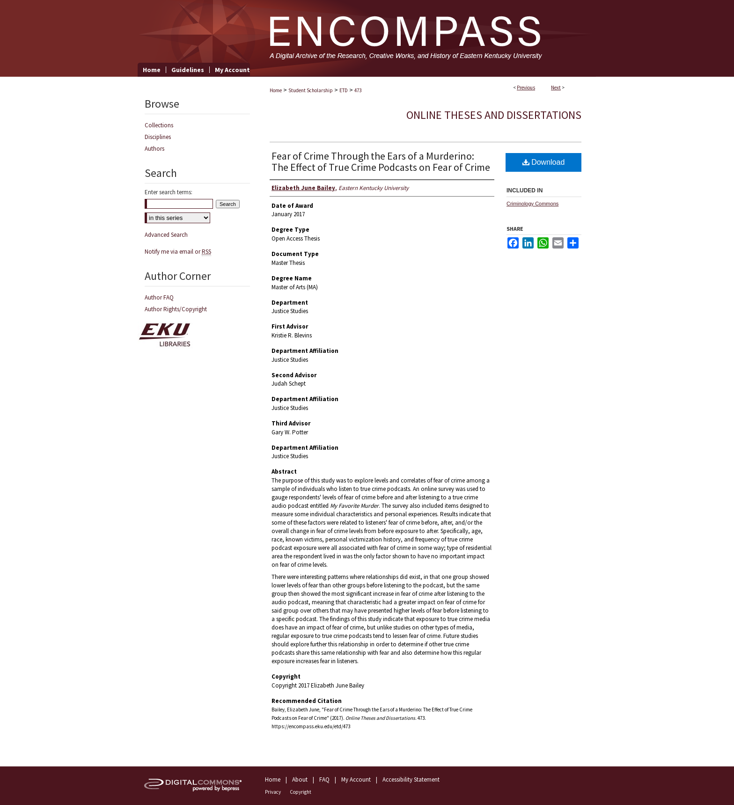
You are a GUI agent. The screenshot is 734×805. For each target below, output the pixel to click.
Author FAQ (159, 297)
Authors (154, 149)
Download (543, 162)
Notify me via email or (178, 252)
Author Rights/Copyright (176, 309)
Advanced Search (166, 235)
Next (556, 87)
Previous (526, 87)
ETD (343, 90)
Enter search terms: (168, 192)
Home (276, 90)
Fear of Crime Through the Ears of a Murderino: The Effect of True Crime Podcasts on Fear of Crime (381, 161)
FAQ (324, 779)
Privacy (273, 792)
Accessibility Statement (411, 779)
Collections (159, 125)
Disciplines (158, 137)
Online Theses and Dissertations (493, 115)
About (300, 779)
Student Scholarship (310, 90)
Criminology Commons (532, 203)
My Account (356, 779)
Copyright (300, 792)
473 (357, 90)
